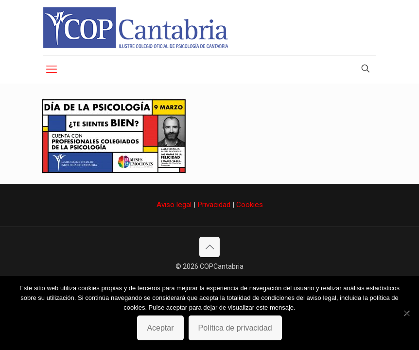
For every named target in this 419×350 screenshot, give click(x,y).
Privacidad (213, 204)
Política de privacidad (235, 328)
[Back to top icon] (209, 247)
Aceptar (160, 328)
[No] (407, 313)
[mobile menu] (51, 69)
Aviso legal (174, 204)
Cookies (249, 204)
